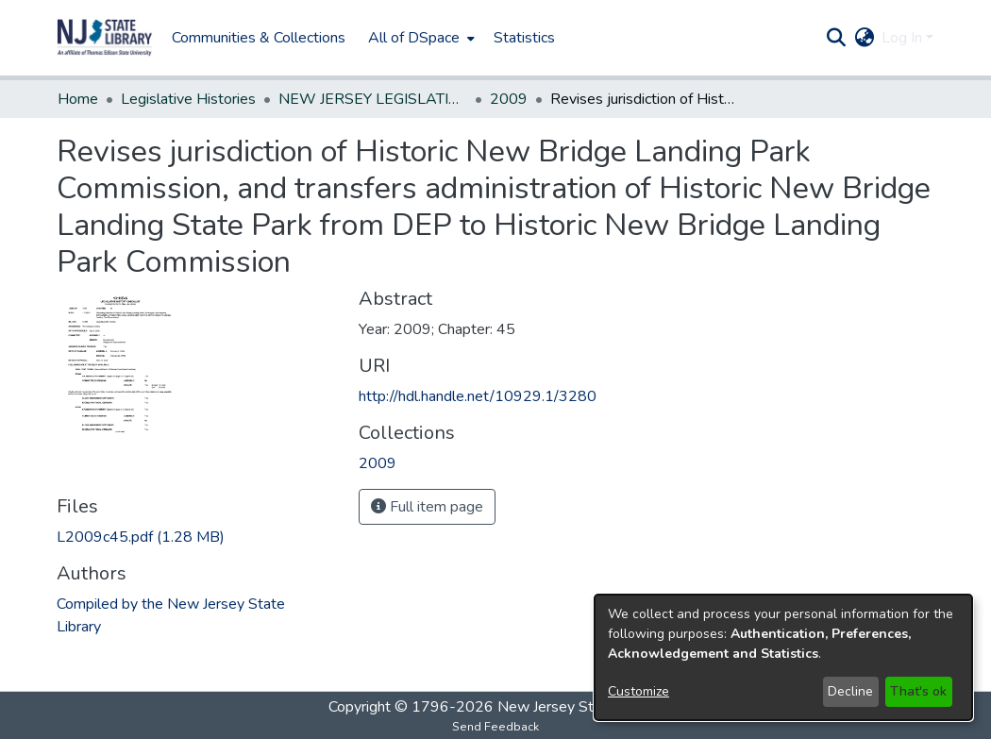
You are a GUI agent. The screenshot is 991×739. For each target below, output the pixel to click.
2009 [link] (509, 99)
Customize (638, 691)
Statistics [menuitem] (524, 37)
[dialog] (783, 657)
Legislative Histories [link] (188, 99)
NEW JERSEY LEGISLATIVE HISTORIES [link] (372, 99)
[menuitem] (419, 38)
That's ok (918, 691)
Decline (850, 691)
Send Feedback (495, 726)
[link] (141, 537)
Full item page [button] (427, 506)
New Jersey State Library (580, 707)
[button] (105, 38)
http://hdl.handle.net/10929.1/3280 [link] (477, 396)
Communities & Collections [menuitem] (258, 37)
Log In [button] (904, 37)
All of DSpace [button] (414, 37)
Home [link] (78, 99)
